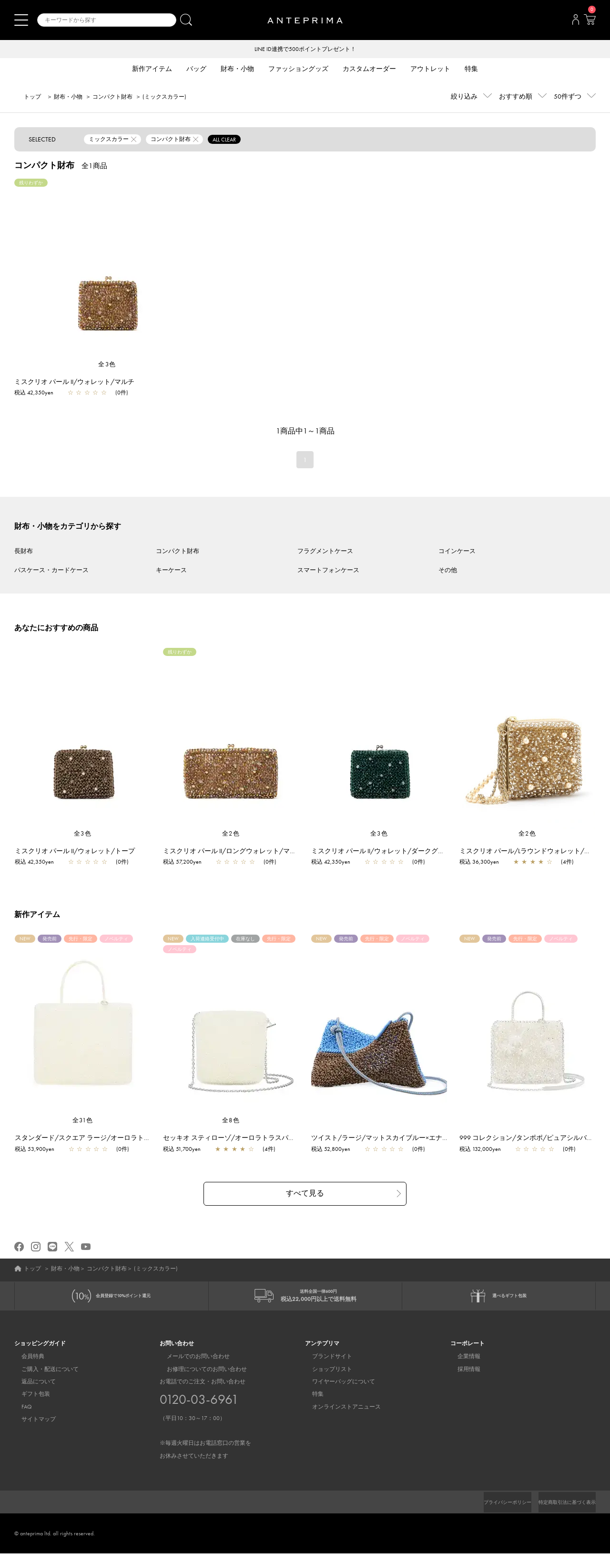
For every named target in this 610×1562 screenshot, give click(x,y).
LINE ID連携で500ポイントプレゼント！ (305, 49)
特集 (310, 1402)
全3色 (107, 365)
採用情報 (461, 1377)
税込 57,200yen (187, 863)
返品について (31, 1389)
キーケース (171, 571)
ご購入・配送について (42, 1377)
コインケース (457, 552)
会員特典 (25, 1365)
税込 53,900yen (39, 1150)
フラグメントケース (325, 552)
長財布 (23, 552)
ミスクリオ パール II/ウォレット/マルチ (74, 382)
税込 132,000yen (485, 1150)
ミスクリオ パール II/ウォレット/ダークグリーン (389, 851)
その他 (447, 571)
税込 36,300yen (484, 863)
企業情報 (461, 1365)
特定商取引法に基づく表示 (561, 1510)
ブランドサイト (325, 1365)
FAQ (19, 1415)
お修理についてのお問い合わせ (200, 1377)
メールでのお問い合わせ (191, 1365)
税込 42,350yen (33, 393)
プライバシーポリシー (491, 1510)
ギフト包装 (28, 1402)
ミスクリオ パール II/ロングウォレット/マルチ (238, 851)
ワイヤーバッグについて (336, 1389)
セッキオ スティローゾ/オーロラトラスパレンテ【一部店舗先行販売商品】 (280, 1138)
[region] (107, 270)
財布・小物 (68, 97)
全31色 (82, 1121)
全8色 (231, 1121)
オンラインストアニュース (339, 1415)
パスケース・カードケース (51, 571)
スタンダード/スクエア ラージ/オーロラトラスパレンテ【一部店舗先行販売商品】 (144, 1138)
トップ (32, 97)
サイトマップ (31, 1427)
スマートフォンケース (328, 571)
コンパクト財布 (112, 97)
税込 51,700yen (186, 1150)
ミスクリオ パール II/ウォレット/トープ (80, 851)
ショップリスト (325, 1377)
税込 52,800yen (335, 1150)
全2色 (231, 834)
